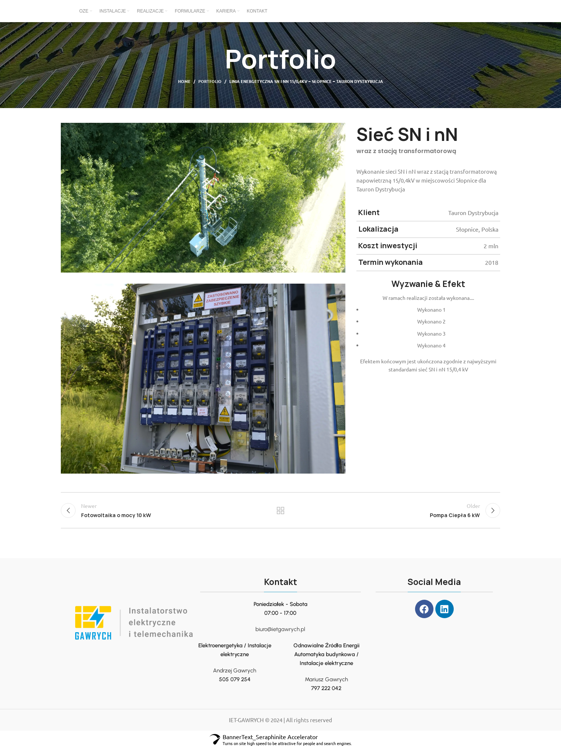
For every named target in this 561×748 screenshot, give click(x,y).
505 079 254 (235, 679)
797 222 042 (326, 688)
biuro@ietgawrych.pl (280, 629)
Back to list (280, 510)
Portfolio (210, 81)
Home (184, 81)
